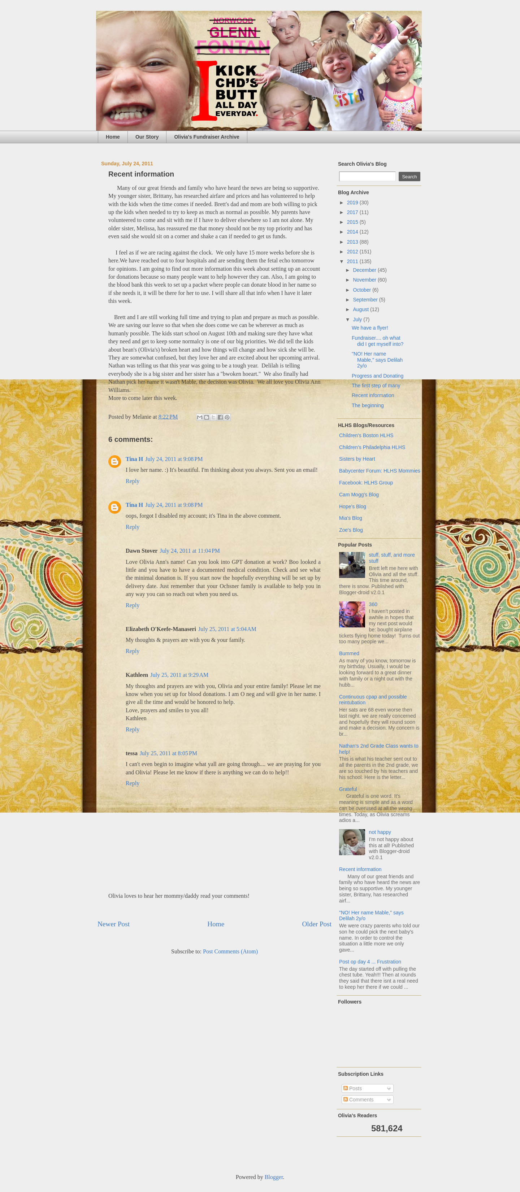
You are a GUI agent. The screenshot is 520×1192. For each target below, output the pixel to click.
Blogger (274, 1177)
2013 (353, 242)
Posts (352, 1088)
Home (113, 137)
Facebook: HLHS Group (366, 483)
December (365, 270)
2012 (353, 252)
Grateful (348, 789)
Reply (132, 481)
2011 (353, 261)
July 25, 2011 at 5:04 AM (227, 629)
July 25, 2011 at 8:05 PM (168, 753)
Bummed (349, 653)
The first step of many (376, 385)
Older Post (317, 924)
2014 (353, 232)
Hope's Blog (352, 506)
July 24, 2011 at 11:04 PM (190, 551)
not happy (380, 832)
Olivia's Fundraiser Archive (206, 137)
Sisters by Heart (357, 459)
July (358, 319)
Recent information (373, 395)
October (362, 290)
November (365, 280)
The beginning (368, 405)
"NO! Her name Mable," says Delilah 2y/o (377, 360)
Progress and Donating (377, 376)
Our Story (147, 137)
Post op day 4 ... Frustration (370, 962)
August (361, 309)
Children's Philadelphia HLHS (372, 447)
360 (373, 604)
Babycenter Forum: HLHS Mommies (379, 471)
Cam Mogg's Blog (359, 494)
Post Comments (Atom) (230, 951)
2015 (353, 222)
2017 (353, 212)
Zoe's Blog (351, 530)
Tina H (134, 459)
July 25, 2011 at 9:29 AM (179, 675)
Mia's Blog (350, 518)
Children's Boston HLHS (366, 435)
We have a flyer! (370, 328)
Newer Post (114, 924)
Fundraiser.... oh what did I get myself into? (377, 341)
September (366, 300)
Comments (358, 1099)
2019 (353, 202)
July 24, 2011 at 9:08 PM (174, 459)
